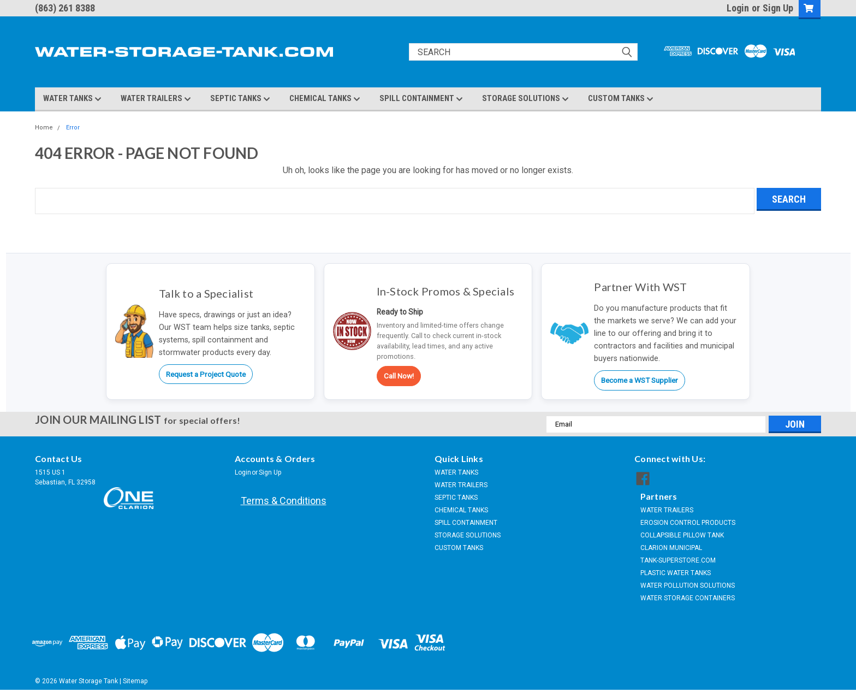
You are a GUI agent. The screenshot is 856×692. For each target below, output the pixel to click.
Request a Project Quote (206, 374)
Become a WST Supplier (639, 380)
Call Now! (399, 375)
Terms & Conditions (283, 500)
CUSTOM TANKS (620, 98)
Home (44, 127)
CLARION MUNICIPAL (671, 548)
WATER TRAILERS (156, 98)
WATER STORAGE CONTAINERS (687, 598)
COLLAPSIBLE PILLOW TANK (682, 535)
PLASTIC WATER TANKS (675, 573)
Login (738, 8)
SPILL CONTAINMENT (421, 98)
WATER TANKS (72, 98)
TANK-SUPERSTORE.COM (678, 560)
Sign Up (778, 8)
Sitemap (135, 681)
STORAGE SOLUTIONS (525, 98)
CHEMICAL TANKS (324, 98)
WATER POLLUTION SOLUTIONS (687, 585)
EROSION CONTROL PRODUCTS (687, 523)
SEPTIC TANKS (240, 98)
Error (73, 127)
